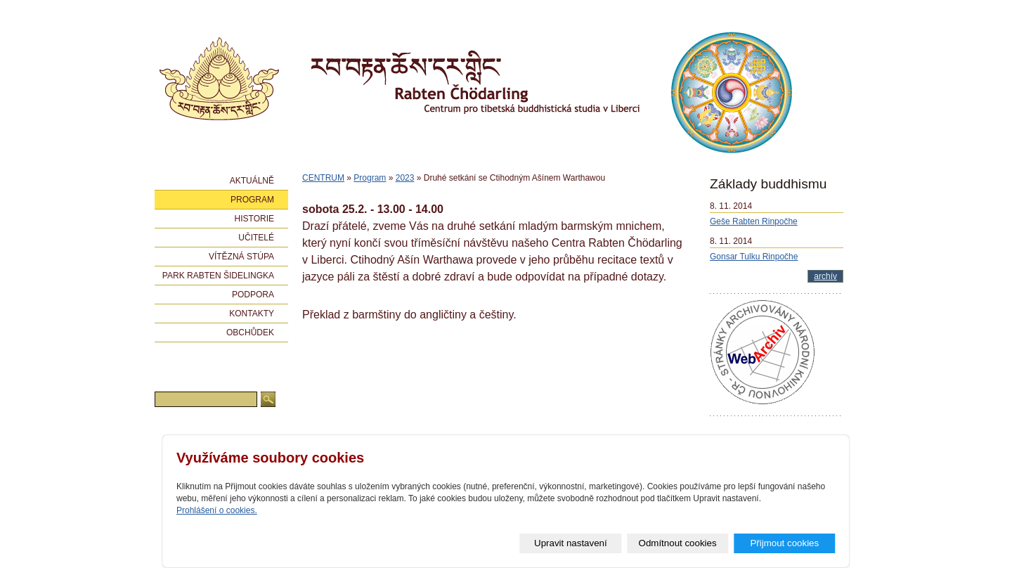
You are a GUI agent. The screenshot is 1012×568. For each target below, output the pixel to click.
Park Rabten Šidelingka (218, 275)
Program (369, 178)
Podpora (253, 294)
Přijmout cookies (785, 543)
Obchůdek (250, 332)
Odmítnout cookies (678, 543)
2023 (405, 178)
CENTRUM (323, 178)
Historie (254, 219)
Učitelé (256, 238)
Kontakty (251, 313)
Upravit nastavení (571, 543)
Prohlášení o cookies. (216, 510)
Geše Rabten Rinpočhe (754, 221)
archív (825, 276)
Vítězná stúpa (241, 257)
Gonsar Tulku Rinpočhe (754, 257)
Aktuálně (252, 181)
